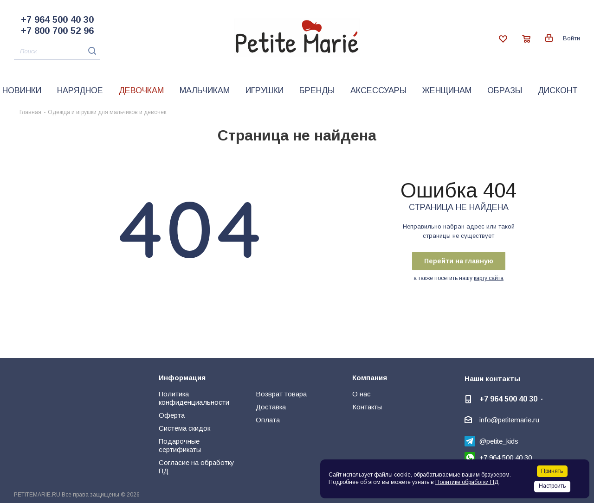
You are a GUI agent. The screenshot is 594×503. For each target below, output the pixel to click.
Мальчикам (205, 90)
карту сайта (489, 278)
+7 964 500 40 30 (57, 19)
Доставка (271, 407)
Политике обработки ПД (466, 482)
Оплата (268, 420)
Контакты (367, 407)
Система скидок (184, 428)
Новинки (21, 90)
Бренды (317, 90)
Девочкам (141, 90)
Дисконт (558, 90)
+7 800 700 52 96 (57, 30)
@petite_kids (498, 441)
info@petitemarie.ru (509, 420)
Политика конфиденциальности (194, 398)
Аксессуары (378, 90)
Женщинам (446, 90)
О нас (361, 394)
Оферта (172, 415)
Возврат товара (281, 394)
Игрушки (264, 90)
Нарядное (80, 90)
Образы (504, 90)
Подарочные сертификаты (180, 445)
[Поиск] (57, 51)
